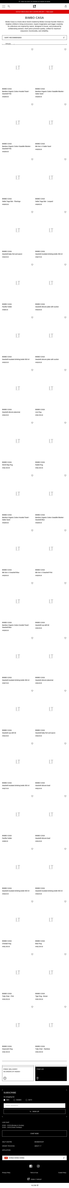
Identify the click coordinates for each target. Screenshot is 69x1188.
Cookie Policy (62, 1172)
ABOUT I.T (37, 1146)
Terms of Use (34, 1172)
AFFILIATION (6, 1150)
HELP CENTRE (7, 1142)
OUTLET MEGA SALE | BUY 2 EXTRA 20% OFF (30, 12)
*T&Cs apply (49, 12)
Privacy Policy (6, 1172)
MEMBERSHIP (39, 1142)
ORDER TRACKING (8, 1146)
